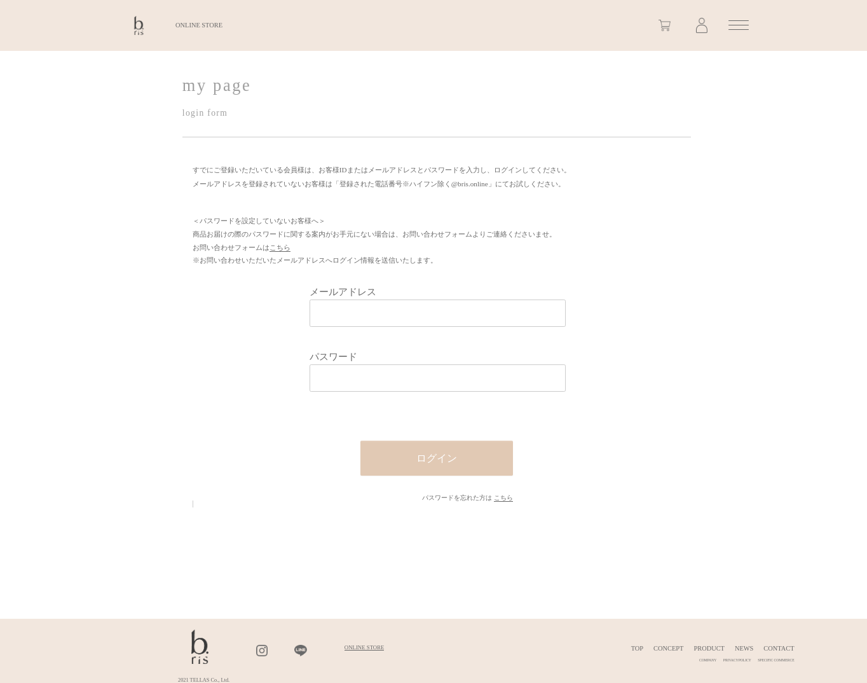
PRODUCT (709, 648)
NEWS (744, 648)
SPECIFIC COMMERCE (776, 660)
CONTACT (778, 648)
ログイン (436, 458)
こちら (280, 247)
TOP (637, 648)
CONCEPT (668, 648)
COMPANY (707, 660)
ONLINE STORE (198, 25)
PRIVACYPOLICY (737, 660)
